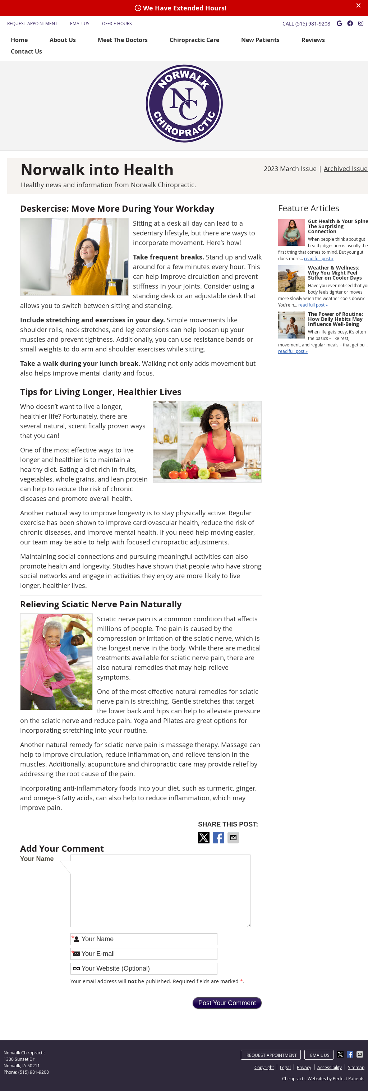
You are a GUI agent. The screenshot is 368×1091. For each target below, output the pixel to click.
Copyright (264, 1067)
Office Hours (117, 23)
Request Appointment (32, 23)
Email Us (79, 23)
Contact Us (26, 51)
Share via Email (233, 837)
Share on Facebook (219, 837)
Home (19, 40)
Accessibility (329, 1067)
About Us (63, 40)
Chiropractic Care (194, 40)
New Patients (260, 40)
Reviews (313, 40)
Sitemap (356, 1067)
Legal (285, 1067)
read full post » (319, 258)
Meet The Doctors (123, 40)
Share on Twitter (204, 837)
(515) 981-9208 (312, 23)
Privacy (304, 1067)
